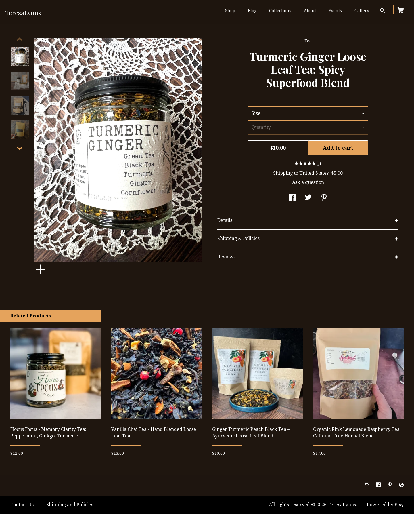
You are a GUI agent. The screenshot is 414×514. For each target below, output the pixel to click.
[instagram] (367, 485)
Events (335, 10)
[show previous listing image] (20, 39)
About (310, 10)
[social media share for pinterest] (324, 198)
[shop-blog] (401, 485)
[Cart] (400, 11)
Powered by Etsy (385, 504)
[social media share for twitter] (308, 198)
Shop (230, 10)
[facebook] (379, 485)
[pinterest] (390, 485)
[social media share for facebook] (292, 198)
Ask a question (308, 182)
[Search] (382, 11)
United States (314, 173)
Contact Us (22, 504)
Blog (252, 10)
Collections (280, 10)
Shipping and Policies (69, 504)
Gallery (361, 10)
